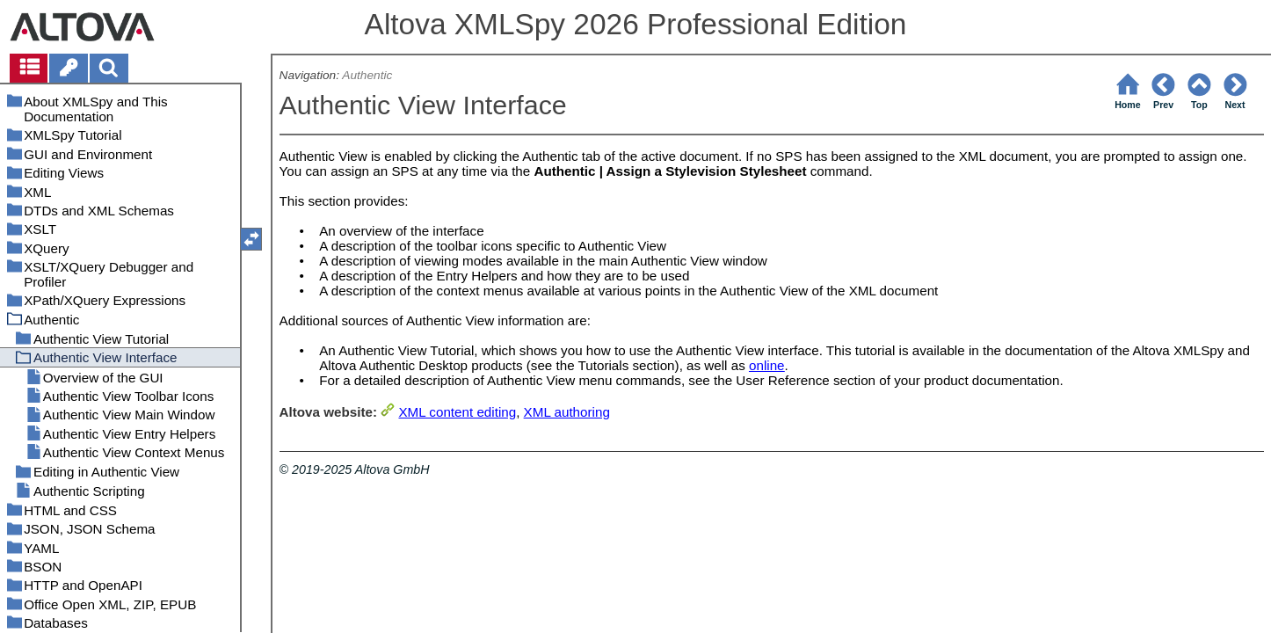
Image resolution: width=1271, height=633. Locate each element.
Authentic (367, 75)
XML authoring (567, 411)
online (767, 365)
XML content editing (457, 411)
